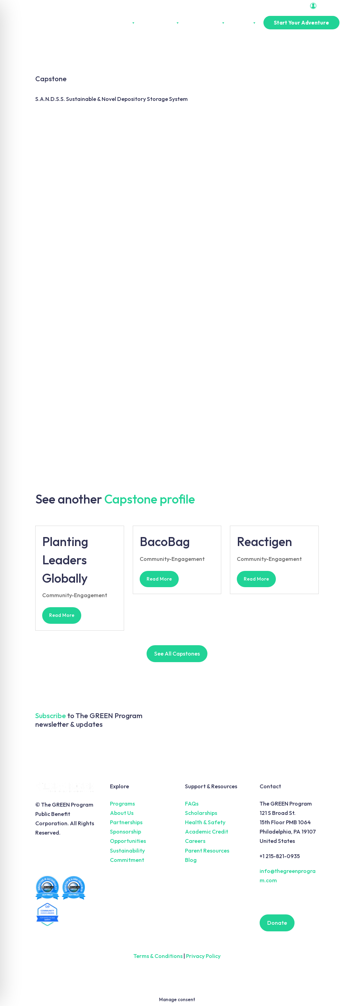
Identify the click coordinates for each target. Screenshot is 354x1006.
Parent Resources (207, 850)
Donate (277, 922)
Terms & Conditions (158, 955)
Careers (195, 840)
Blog (191, 859)
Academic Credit (206, 831)
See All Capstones (177, 653)
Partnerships (206, 23)
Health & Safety (205, 822)
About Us (122, 23)
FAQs (191, 803)
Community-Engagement (74, 595)
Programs (122, 803)
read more (61, 615)
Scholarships (201, 812)
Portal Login (327, 6)
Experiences (161, 23)
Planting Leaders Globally (65, 559)
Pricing (244, 23)
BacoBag (165, 541)
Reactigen (264, 541)
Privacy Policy (203, 955)
